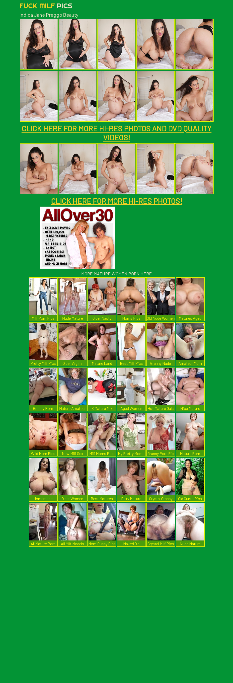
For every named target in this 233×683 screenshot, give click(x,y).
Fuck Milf (45, 5)
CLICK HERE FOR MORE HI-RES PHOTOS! (116, 200)
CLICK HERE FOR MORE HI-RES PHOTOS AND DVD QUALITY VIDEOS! (117, 133)
